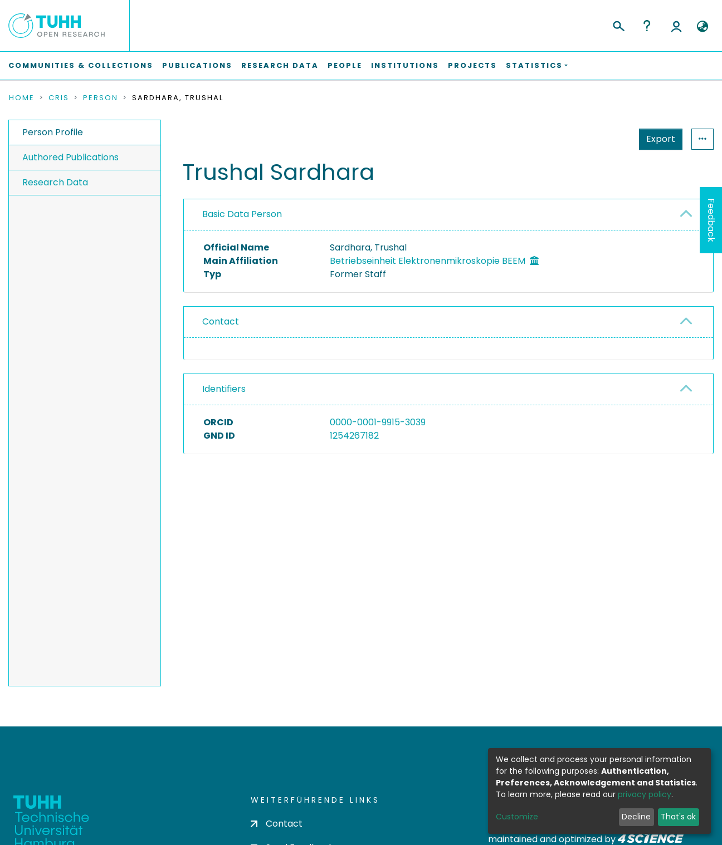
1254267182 (354, 435)
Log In (676, 25)
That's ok (678, 816)
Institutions (405, 65)
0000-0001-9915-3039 (378, 422)
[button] (702, 26)
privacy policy (644, 794)
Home (22, 98)
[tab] (448, 214)
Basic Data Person (242, 214)
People (345, 65)
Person (100, 98)
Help (647, 25)
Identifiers (224, 388)
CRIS (58, 98)
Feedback (711, 220)
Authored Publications (70, 157)
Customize (517, 816)
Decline (636, 816)
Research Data (280, 65)
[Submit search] (618, 24)
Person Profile (52, 132)
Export (606, 138)
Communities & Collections (80, 65)
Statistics (657, 138)
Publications (197, 65)
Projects (472, 65)
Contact (220, 321)
